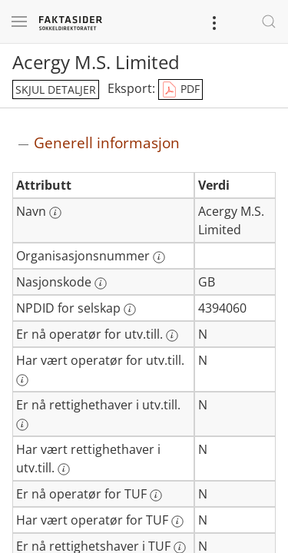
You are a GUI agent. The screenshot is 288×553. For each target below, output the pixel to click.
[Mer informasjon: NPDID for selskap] (130, 309)
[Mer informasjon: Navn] (55, 213)
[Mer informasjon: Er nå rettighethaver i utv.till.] (22, 425)
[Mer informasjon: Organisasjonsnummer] (159, 257)
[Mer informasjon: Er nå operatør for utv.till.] (172, 335)
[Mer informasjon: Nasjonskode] (100, 283)
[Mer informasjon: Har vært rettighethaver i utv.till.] (64, 469)
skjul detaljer (55, 89)
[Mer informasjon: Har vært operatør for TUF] (177, 521)
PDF (180, 89)
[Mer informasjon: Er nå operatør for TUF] (156, 495)
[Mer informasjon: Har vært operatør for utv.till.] (22, 380)
